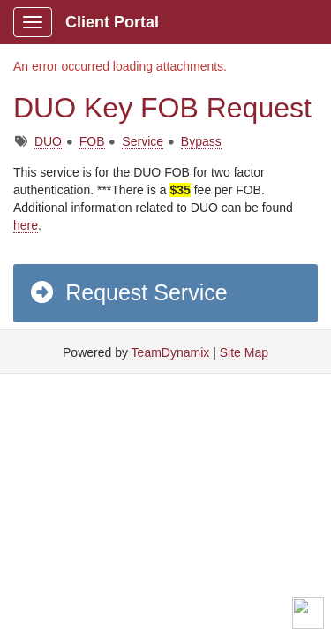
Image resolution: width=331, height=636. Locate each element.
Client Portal (112, 22)
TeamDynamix (171, 352)
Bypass (201, 141)
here (25, 225)
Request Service (128, 292)
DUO (48, 141)
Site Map (244, 352)
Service (142, 141)
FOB (92, 141)
